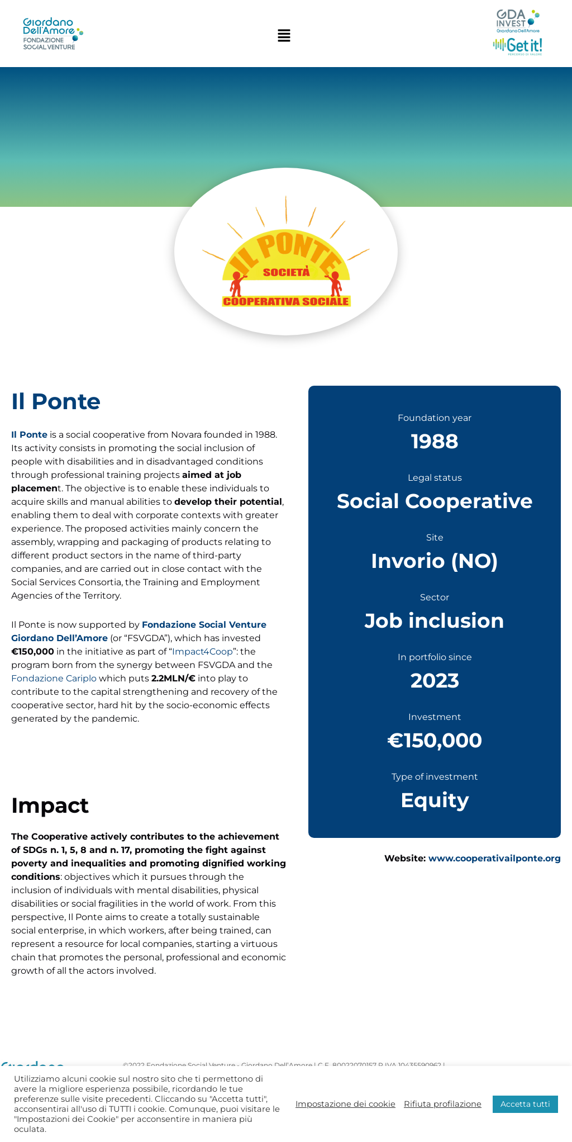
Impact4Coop (203, 651)
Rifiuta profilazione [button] (443, 1104)
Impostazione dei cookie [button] (345, 1104)
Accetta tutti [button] (525, 1104)
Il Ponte (29, 434)
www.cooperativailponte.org (494, 858)
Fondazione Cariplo (54, 678)
